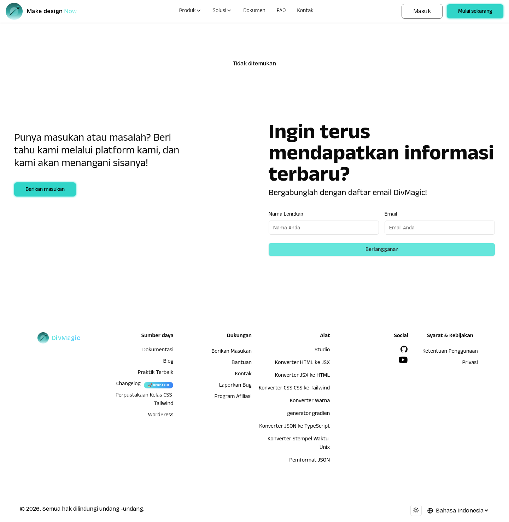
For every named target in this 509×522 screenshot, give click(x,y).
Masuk (422, 11)
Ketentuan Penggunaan (450, 352)
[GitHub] (404, 349)
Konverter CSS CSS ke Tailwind (294, 389)
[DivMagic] (48, 11)
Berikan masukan (45, 190)
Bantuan (242, 363)
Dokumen (254, 11)
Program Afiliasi (233, 397)
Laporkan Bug (235, 386)
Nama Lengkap (286, 214)
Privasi (470, 363)
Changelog (128, 384)
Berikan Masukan (231, 352)
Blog (168, 362)
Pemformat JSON (309, 461)
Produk (190, 11)
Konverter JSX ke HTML (302, 376)
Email (391, 214)
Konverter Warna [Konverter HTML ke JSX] (310, 401)
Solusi (222, 11)
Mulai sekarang (475, 12)
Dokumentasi (157, 350)
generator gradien (308, 414)
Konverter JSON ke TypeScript (294, 427)
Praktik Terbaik (156, 373)
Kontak (305, 11)
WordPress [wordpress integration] (161, 415)
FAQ (281, 11)
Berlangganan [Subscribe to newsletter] (381, 249)
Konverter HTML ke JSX (302, 363)
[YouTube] (403, 360)
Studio (322, 350)
